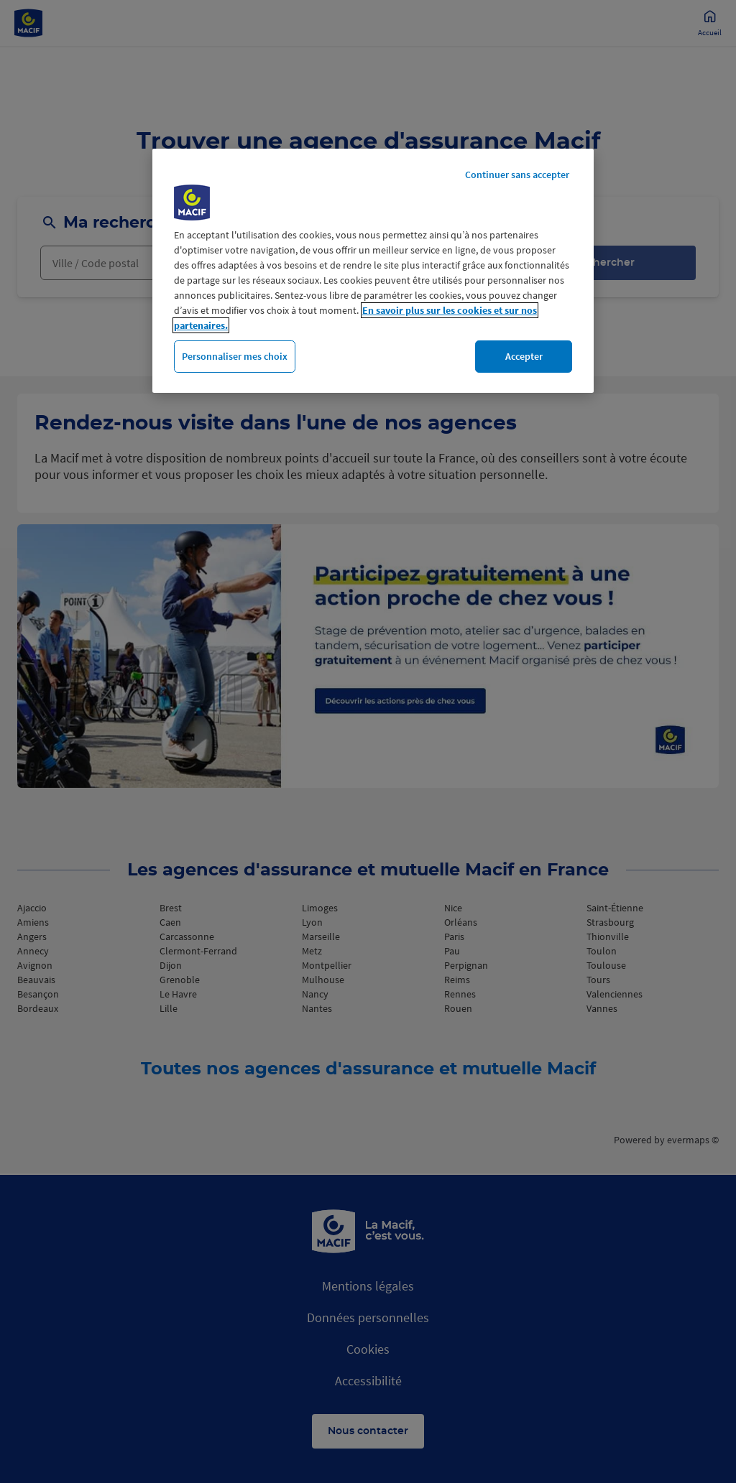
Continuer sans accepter (517, 174)
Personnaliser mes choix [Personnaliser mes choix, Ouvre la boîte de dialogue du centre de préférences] (235, 356)
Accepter (524, 356)
